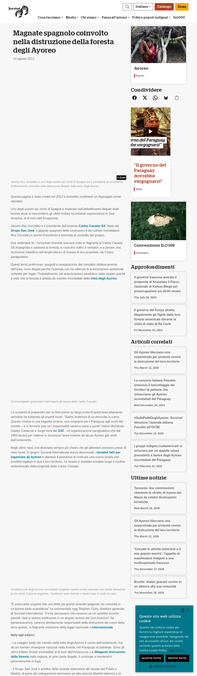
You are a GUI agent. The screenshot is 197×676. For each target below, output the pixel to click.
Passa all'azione (114, 17)
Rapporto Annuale (23, 618)
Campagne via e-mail (69, 613)
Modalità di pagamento (115, 623)
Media (71, 17)
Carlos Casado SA (92, 114)
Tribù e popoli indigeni (150, 17)
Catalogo (164, 6)
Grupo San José (22, 119)
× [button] (187, 610)
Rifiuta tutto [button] (177, 658)
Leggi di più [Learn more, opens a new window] (175, 650)
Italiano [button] (142, 6)
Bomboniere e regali (114, 613)
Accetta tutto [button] (151, 658)
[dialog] (164, 638)
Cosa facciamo (49, 17)
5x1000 (179, 17)
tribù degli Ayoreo (104, 167)
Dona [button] (182, 6)
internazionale (102, 294)
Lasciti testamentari (113, 609)
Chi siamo (89, 17)
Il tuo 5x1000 (109, 618)
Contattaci (18, 627)
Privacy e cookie (22, 623)
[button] (127, 6)
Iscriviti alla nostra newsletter (75, 609)
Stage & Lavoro (21, 613)
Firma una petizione (69, 618)
